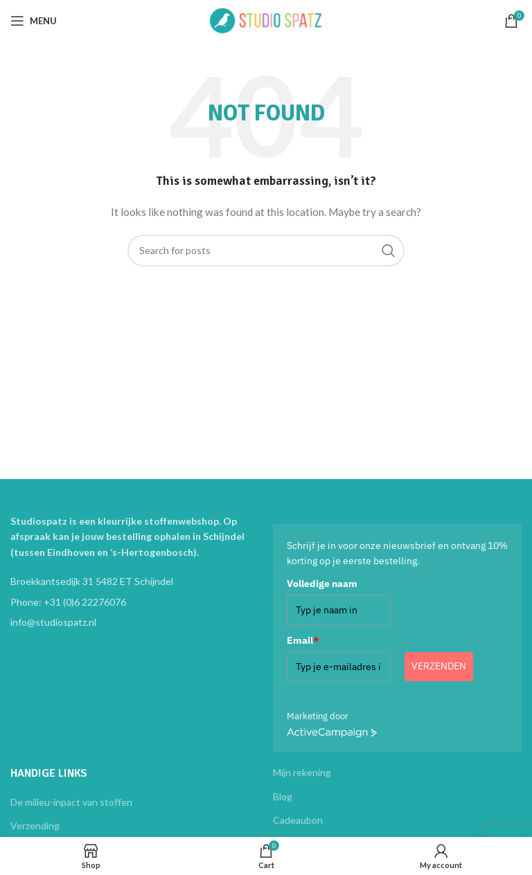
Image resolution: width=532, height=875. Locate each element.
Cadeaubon (298, 820)
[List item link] (134, 602)
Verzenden (438, 666)
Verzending (35, 825)
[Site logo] (266, 20)
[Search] (266, 251)
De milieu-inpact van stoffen (71, 802)
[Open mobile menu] (33, 21)
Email (303, 640)
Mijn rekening (302, 772)
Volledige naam (322, 583)
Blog (282, 796)
